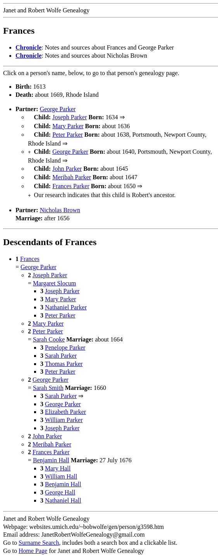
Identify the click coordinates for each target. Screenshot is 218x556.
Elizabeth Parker (65, 405)
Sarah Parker (61, 349)
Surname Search (39, 536)
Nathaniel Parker (66, 301)
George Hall (60, 486)
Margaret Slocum (54, 277)
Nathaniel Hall (63, 494)
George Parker (58, 109)
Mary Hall (57, 462)
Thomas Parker (63, 357)
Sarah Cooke (49, 333)
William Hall (61, 470)
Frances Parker (70, 181)
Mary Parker (67, 125)
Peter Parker (67, 133)
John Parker (67, 165)
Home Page (33, 544)
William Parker (64, 413)
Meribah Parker (71, 173)
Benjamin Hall (51, 454)
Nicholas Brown (60, 204)
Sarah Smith (48, 381)
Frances (29, 252)
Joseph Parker (69, 117)
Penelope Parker (65, 341)
